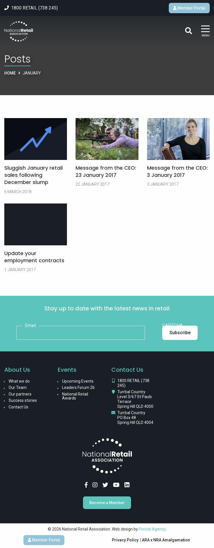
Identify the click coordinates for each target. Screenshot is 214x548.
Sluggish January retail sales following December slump (33, 175)
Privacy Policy (125, 540)
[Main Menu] (205, 31)
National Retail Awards (75, 396)
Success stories (23, 400)
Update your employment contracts (34, 257)
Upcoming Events (78, 381)
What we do (19, 381)
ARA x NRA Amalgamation (166, 540)
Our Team (18, 387)
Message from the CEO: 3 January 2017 (177, 171)
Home (10, 73)
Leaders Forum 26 (78, 387)
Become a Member (107, 502)
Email (30, 325)
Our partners (20, 394)
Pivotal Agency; (153, 529)
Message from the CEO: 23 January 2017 (106, 171)
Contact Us (18, 407)
